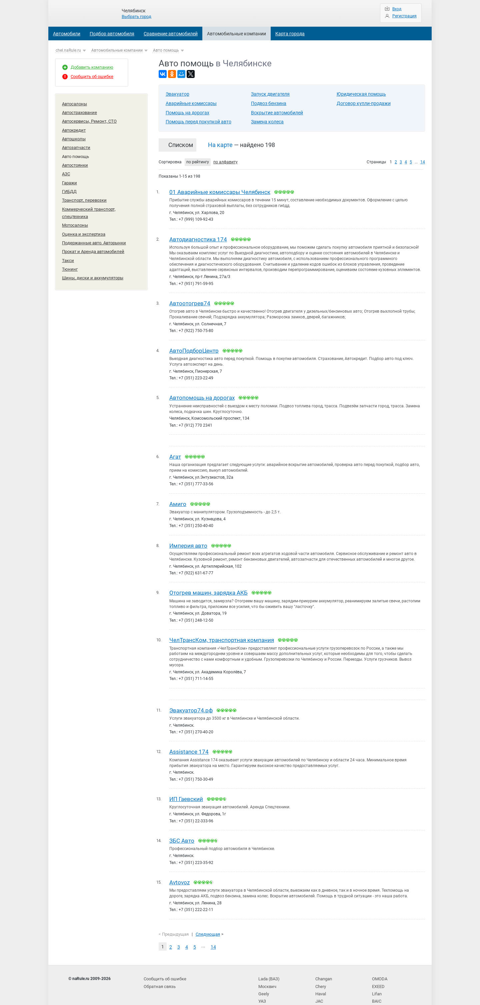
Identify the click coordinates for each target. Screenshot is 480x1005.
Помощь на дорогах (187, 112)
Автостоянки (75, 160)
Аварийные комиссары (191, 103)
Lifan (376, 981)
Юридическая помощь (361, 94)
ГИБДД (69, 184)
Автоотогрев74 (189, 301)
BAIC (376, 988)
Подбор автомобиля (112, 33)
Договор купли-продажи (364, 103)
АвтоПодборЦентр (194, 348)
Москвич (266, 974)
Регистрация (404, 16)
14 (422, 162)
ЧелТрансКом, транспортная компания (221, 634)
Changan (323, 967)
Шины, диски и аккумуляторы (92, 264)
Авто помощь (166, 50)
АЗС (66, 168)
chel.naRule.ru (68, 50)
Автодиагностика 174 (198, 238)
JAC (319, 988)
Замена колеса (267, 121)
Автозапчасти (76, 144)
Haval (320, 981)
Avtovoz (179, 873)
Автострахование (79, 111)
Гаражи (69, 176)
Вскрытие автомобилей (277, 112)
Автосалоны (74, 103)
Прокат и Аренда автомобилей (93, 240)
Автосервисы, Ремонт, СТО (89, 119)
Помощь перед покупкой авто (198, 121)
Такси (68, 248)
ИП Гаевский (186, 791)
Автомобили (66, 33)
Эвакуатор (177, 94)
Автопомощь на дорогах (202, 395)
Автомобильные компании (236, 33)
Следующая (205, 924)
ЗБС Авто (181, 832)
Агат (175, 453)
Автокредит (74, 127)
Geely (263, 981)
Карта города (290, 33)
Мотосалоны (75, 215)
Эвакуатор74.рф (191, 703)
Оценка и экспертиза (83, 223)
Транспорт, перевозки (84, 192)
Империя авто (188, 540)
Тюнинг (70, 256)
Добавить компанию (92, 67)
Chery (320, 974)
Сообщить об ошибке (92, 76)
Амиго (177, 499)
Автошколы (74, 135)
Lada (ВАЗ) (268, 967)
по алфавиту (225, 162)
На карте (220, 144)
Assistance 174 (189, 744)
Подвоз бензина (268, 103)
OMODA (379, 967)
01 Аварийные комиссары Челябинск (219, 191)
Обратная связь (159, 974)
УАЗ (262, 988)
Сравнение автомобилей (171, 33)
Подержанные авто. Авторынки (94, 232)
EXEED (378, 974)
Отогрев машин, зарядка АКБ (208, 587)
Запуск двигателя (270, 94)
